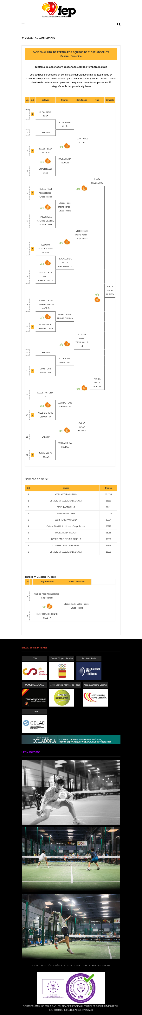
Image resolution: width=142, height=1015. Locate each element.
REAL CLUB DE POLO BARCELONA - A (64, 263)
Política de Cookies (94, 1006)
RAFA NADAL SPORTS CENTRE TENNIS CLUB (45, 221)
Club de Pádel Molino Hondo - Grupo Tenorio (45, 193)
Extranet (28, 1006)
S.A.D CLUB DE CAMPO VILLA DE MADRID (46, 304)
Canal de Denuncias (45, 1006)
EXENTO (46, 132)
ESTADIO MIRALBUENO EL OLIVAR (46, 249)
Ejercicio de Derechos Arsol (65, 1010)
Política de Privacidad (70, 1006)
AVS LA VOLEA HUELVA (97, 383)
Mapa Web (87, 1010)
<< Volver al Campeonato (38, 38)
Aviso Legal (112, 1006)
